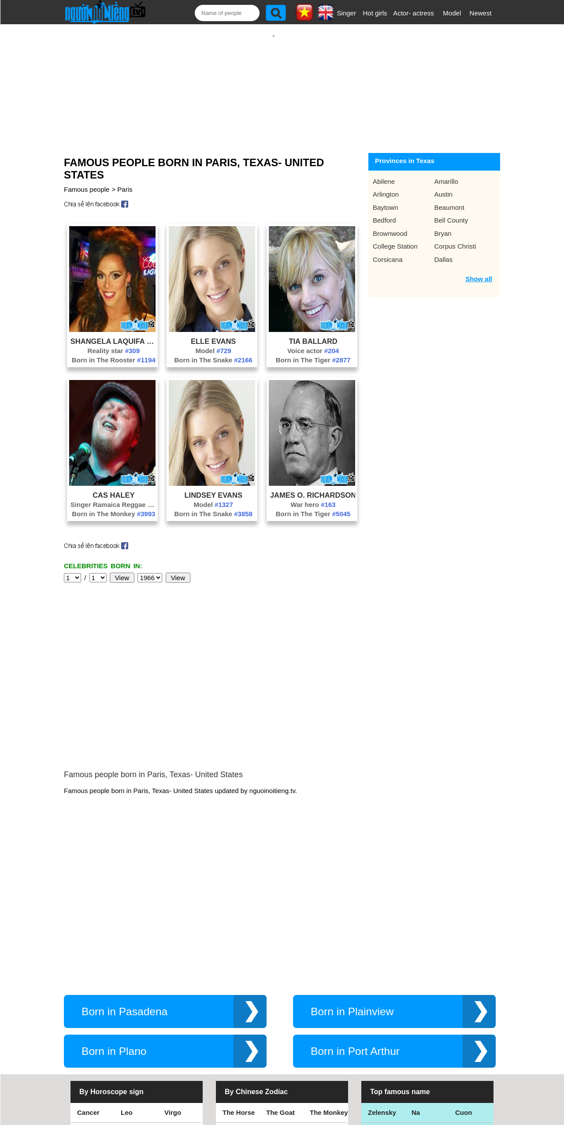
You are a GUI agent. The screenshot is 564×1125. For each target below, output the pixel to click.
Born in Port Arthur (355, 910)
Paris (124, 180)
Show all (478, 270)
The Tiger (324, 1011)
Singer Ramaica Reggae (113, 495)
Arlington (386, 185)
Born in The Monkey (113, 505)
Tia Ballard (313, 332)
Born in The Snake (213, 351)
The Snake (326, 1031)
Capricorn (92, 1011)
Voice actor (313, 342)
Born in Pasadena (124, 870)
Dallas (443, 250)
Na (416, 971)
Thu (461, 991)
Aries (85, 1031)
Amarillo (446, 172)
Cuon (463, 971)
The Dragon (284, 1031)
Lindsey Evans (213, 486)
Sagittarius (181, 991)
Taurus (131, 1031)
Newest (481, 13)
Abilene (384, 172)
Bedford (384, 211)
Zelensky (382, 971)
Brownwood (390, 224)
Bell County (451, 211)
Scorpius (135, 991)
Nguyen (467, 1011)
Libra (85, 991)
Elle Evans (213, 332)
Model (452, 13)
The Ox (277, 1011)
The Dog (279, 991)
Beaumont (449, 198)
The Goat (280, 971)
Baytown (385, 198)
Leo (127, 971)
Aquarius (135, 1011)
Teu (417, 1011)
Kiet (374, 1031)
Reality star (114, 342)
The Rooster (242, 991)
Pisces (175, 1011)
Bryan (443, 224)
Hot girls (375, 13)
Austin (443, 185)
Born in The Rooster (114, 351)
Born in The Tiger (313, 351)
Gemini (175, 1031)
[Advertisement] (273, 82)
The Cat (235, 1031)
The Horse (239, 971)
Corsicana (388, 250)
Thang (378, 991)
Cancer (88, 971)
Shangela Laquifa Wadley (113, 332)
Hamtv (422, 1031)
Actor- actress (413, 13)
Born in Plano (114, 910)
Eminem (380, 1011)
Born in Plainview (352, 870)
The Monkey (329, 971)
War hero (313, 495)
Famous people (86, 180)
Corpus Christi (455, 237)
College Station (395, 237)
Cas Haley (113, 486)
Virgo (172, 971)
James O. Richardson (313, 486)
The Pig (322, 991)
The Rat (235, 1011)
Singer (346, 13)
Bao (418, 991)
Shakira (467, 1031)
